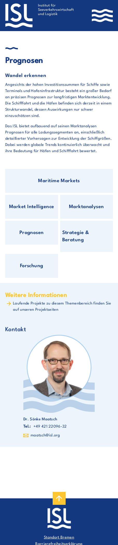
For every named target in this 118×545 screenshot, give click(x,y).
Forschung (31, 266)
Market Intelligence (31, 206)
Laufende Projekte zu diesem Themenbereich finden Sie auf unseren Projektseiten (62, 307)
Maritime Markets (59, 181)
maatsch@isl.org (45, 435)
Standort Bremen (59, 538)
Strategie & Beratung (75, 236)
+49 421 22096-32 (50, 427)
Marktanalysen (86, 206)
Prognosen (31, 232)
